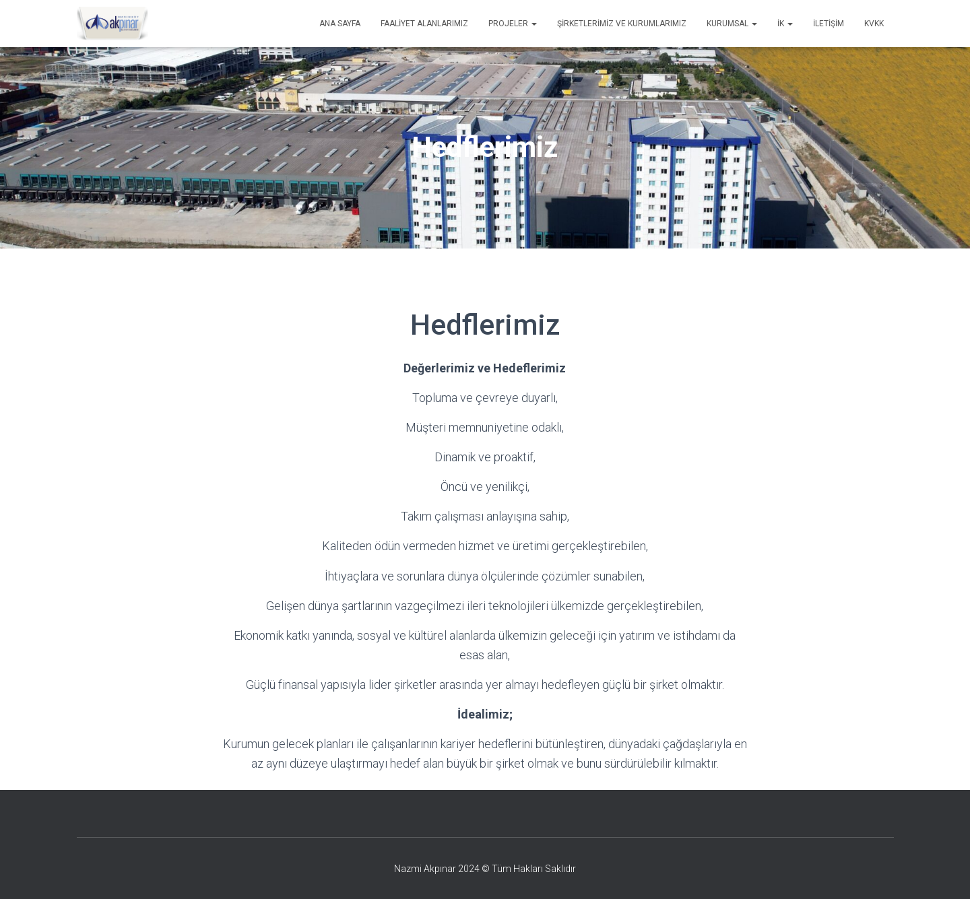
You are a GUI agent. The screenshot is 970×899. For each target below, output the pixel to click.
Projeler (512, 23)
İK (785, 23)
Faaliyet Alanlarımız (424, 23)
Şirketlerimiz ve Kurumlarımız (621, 23)
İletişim (828, 23)
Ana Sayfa (339, 23)
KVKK (874, 23)
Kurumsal (732, 23)
